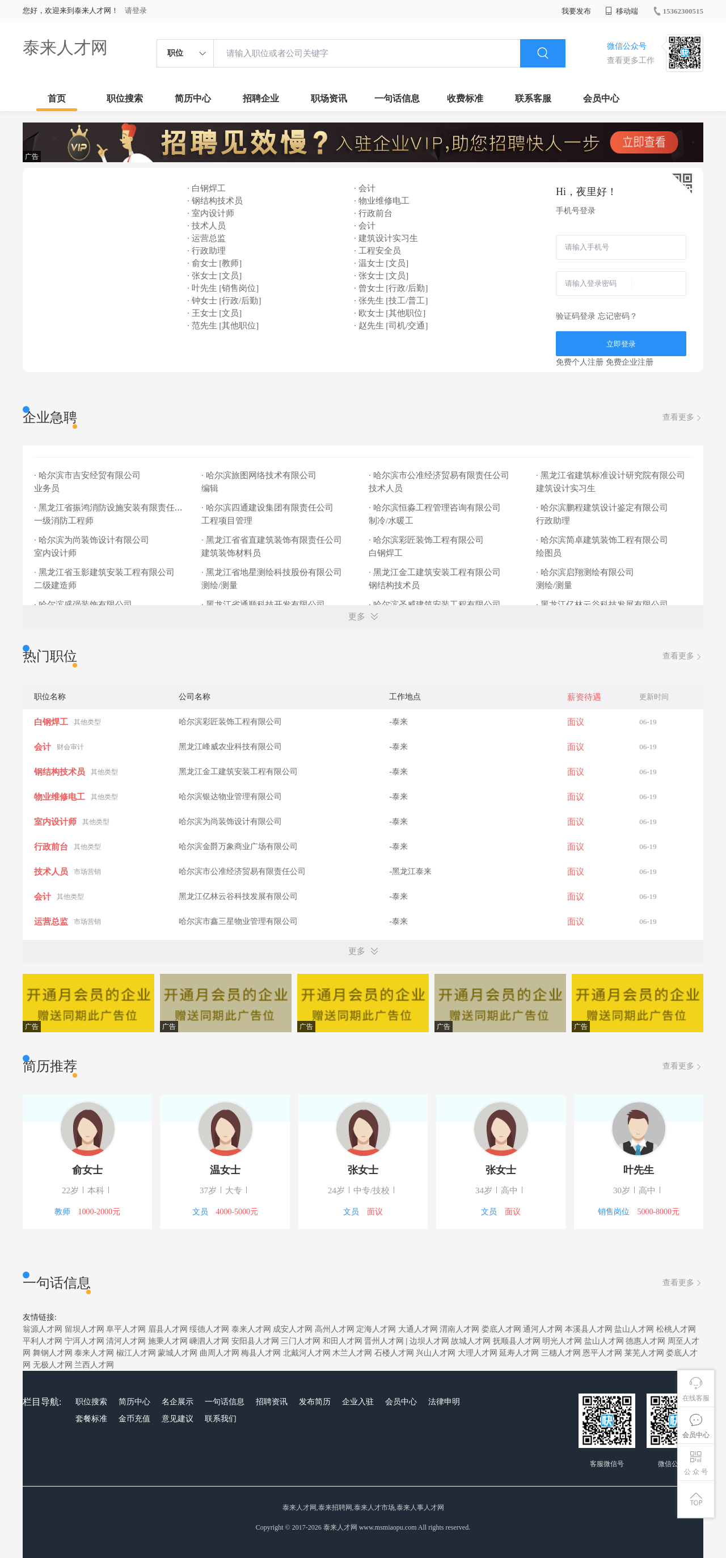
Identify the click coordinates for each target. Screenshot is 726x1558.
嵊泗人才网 (209, 1341)
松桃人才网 (676, 1329)
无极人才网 (53, 1365)
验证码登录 (576, 316)
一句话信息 (397, 98)
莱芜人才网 (644, 1353)
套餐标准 (91, 1419)
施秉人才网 (168, 1341)
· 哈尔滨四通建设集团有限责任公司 (268, 507)
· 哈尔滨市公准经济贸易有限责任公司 (440, 475)
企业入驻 (358, 1401)
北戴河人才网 (307, 1353)
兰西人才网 (94, 1365)
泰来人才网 (65, 47)
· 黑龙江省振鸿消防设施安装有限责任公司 (113, 507)
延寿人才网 (519, 1353)
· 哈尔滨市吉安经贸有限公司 (88, 475)
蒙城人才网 (177, 1353)
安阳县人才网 (255, 1341)
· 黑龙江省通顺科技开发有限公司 (264, 604)
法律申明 (444, 1401)
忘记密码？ (618, 316)
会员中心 (601, 98)
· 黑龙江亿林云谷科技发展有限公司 (603, 604)
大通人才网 (418, 1329)
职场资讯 (329, 98)
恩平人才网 (602, 1353)
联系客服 (533, 98)
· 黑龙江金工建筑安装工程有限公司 (436, 572)
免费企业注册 (629, 362)
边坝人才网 (429, 1341)
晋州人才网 (384, 1341)
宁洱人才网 (84, 1341)
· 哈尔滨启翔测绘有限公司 (586, 572)
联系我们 (221, 1419)
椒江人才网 (136, 1353)
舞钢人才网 (53, 1353)
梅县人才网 (261, 1353)
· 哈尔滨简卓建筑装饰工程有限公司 (603, 539)
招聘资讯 (272, 1401)
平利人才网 (42, 1341)
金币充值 (134, 1419)
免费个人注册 (579, 362)
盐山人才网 (634, 1329)
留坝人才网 (84, 1329)
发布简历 (315, 1401)
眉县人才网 (168, 1329)
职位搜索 (125, 98)
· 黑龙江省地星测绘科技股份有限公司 (272, 572)
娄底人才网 (501, 1329)
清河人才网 (126, 1341)
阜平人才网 (126, 1329)
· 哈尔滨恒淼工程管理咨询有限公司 (436, 507)
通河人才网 (543, 1329)
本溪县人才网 (589, 1329)
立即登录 (621, 344)
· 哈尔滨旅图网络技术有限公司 (259, 475)
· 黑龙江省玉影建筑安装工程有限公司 (105, 572)
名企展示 (177, 1401)
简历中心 (193, 98)
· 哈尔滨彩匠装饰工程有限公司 (427, 539)
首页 (57, 98)
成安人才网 (293, 1329)
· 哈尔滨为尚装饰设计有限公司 (92, 539)
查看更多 (682, 418)
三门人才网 (300, 1341)
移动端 (621, 11)
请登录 (136, 10)
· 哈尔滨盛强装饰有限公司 (84, 604)
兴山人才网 (435, 1353)
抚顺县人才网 (517, 1341)
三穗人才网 (561, 1353)
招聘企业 (261, 98)
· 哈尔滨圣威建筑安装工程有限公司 (436, 604)
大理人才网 (477, 1353)
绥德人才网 (209, 1329)
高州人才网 (334, 1329)
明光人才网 (562, 1341)
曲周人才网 (219, 1353)
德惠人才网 (645, 1341)
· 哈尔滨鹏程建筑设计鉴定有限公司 (603, 507)
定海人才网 (376, 1329)
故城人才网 (471, 1341)
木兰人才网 (352, 1353)
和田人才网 (342, 1341)
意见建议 (177, 1419)
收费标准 (465, 98)
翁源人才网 (42, 1329)
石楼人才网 (394, 1353)
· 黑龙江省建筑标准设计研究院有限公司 (611, 475)
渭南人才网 (459, 1329)
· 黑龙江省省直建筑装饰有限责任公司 (272, 539)
